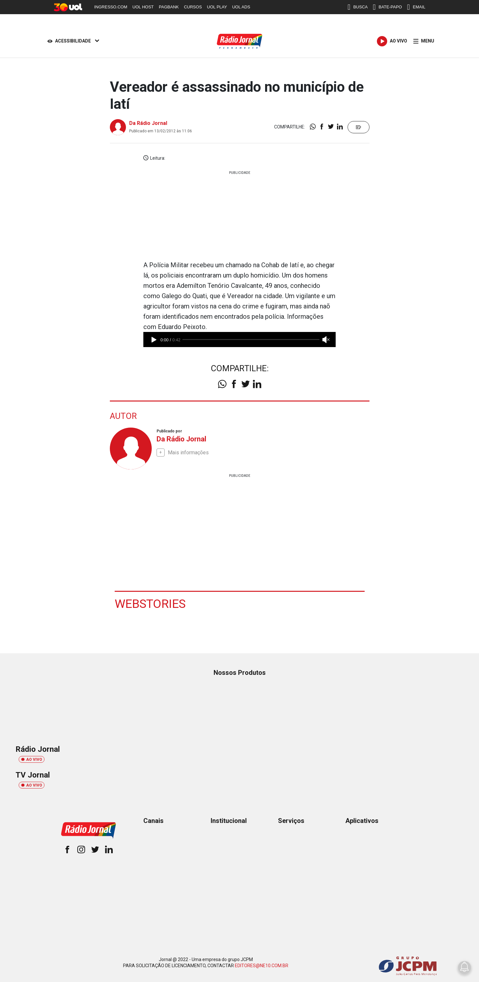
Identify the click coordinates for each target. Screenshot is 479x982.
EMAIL (416, 7)
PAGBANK (169, 7)
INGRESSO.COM (111, 7)
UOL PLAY (217, 7)
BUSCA (358, 7)
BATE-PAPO (387, 7)
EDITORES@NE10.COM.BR (261, 965)
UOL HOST (143, 7)
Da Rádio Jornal (148, 123)
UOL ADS (241, 7)
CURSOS (193, 7)
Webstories (151, 604)
